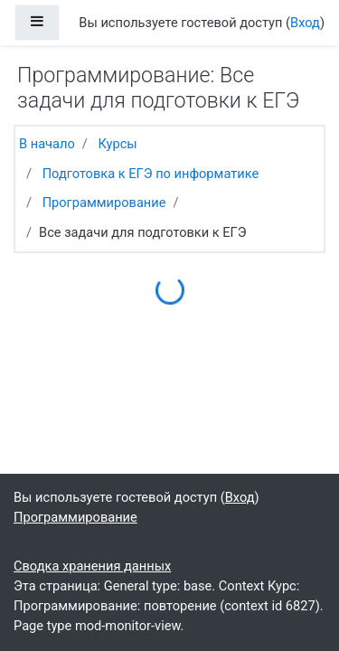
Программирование (104, 202)
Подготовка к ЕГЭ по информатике (150, 173)
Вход (305, 22)
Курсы (117, 144)
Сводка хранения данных (92, 566)
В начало (47, 144)
